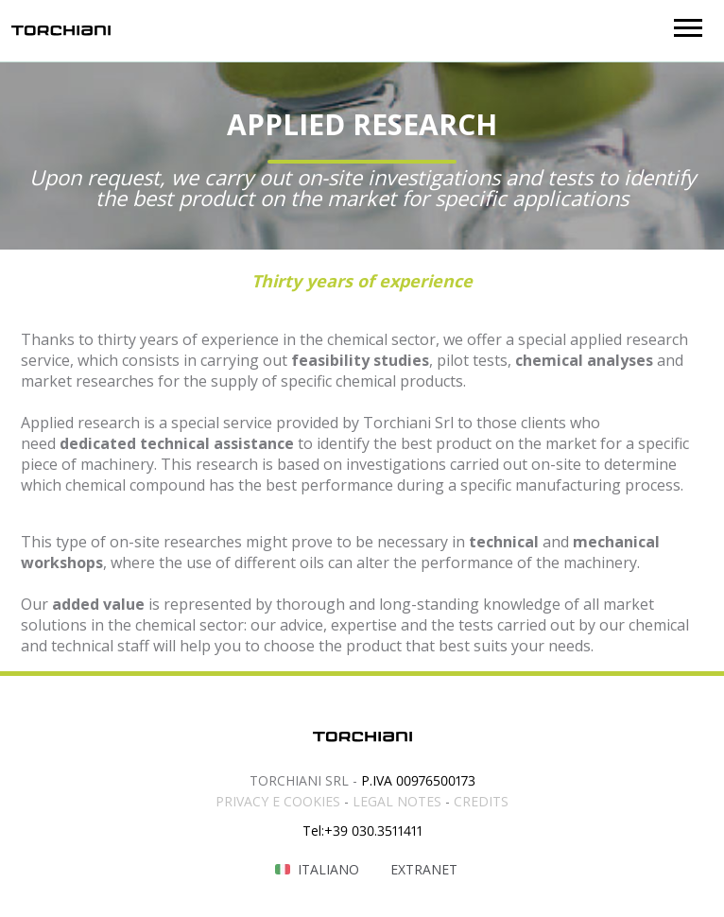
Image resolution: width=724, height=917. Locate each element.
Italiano (328, 869)
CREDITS (481, 801)
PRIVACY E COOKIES (277, 801)
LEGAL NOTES (397, 801)
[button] (688, 28)
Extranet (423, 869)
